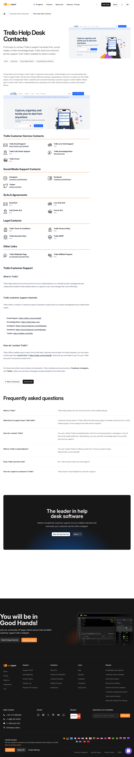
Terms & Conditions (80, 752)
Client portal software (113, 696)
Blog (79, 670)
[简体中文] (88, 742)
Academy (81, 679)
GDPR (120, 752)
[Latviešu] (98, 738)
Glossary (81, 674)
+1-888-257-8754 (13, 719)
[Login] (122, 4)
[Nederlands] (101, 738)
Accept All (10, 750)
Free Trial (106, 4)
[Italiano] (86, 738)
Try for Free (28, 382)
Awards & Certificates (57, 674)
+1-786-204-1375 (13, 723)
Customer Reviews (56, 679)
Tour (4, 689)
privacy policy (16, 745)
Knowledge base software (115, 670)
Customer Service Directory (19, 14)
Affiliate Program (56, 683)
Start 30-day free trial (61, 534)
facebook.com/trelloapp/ (62, 179)
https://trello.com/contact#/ (19, 146)
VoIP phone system (112, 679)
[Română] (117, 738)
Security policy (96, 752)
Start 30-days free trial (10, 640)
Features (6, 680)
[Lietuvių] (94, 738)
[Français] (75, 738)
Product (50, 4)
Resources (60, 4)
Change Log (27, 683)
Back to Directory (12, 382)
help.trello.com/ (59, 154)
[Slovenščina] (128, 738)
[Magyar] (82, 738)
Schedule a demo (29, 640)
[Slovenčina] (124, 738)
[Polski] (109, 738)
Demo (115, 4)
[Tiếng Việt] (84, 742)
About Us (53, 670)
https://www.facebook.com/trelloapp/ (31, 330)
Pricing (5, 676)
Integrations (7, 684)
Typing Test (82, 687)
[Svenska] (77, 742)
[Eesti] (67, 738)
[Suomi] (71, 738)
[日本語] (90, 738)
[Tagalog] (81, 742)
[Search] (98, 4)
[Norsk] (105, 738)
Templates (81, 683)
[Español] (63, 738)
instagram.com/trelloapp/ (18, 179)
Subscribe (125, 715)
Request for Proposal (30, 687)
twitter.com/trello (15, 187)
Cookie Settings (34, 750)
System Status (28, 679)
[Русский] (120, 738)
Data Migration (28, 674)
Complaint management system (116, 692)
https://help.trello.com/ (30, 322)
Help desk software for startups (116, 700)
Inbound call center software (115, 687)
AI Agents (39, 4)
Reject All (21, 750)
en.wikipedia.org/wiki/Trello (19, 257)
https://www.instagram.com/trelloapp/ (31, 326)
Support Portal (28, 670)
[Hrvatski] (79, 738)
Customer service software (115, 674)
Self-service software (113, 683)
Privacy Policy (109, 752)
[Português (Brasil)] (113, 738)
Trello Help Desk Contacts (42, 14)
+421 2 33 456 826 (13, 715)
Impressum (54, 687)
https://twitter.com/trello (23, 333)
